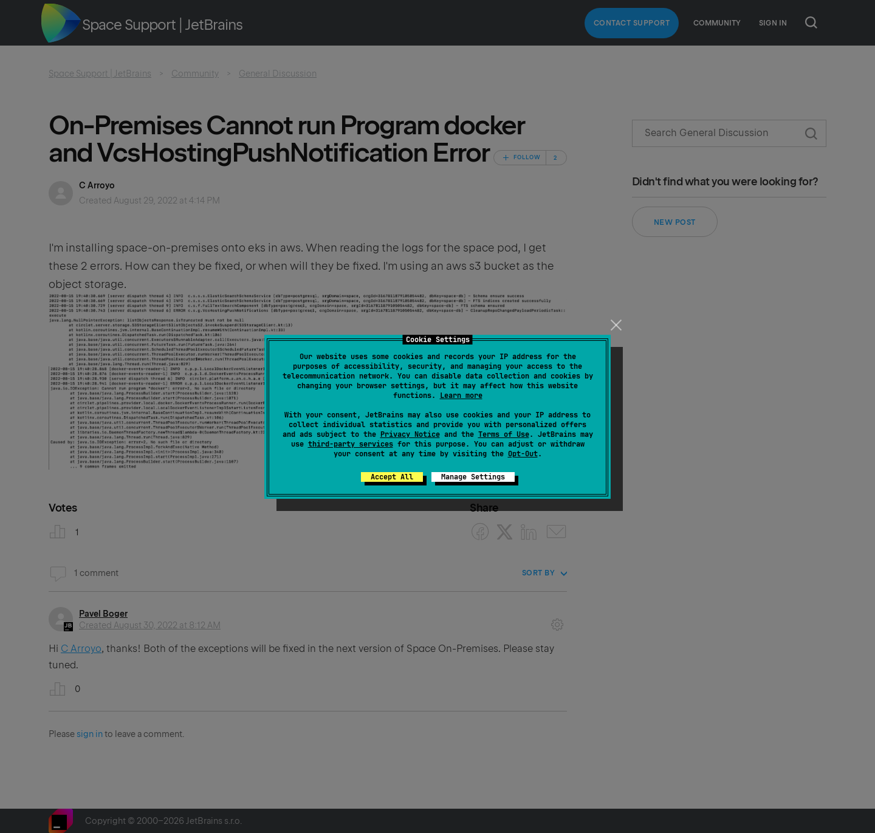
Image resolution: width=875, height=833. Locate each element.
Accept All (392, 477)
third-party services (350, 444)
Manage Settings (473, 477)
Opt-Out (523, 454)
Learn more (461, 395)
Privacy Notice (410, 434)
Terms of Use (503, 434)
